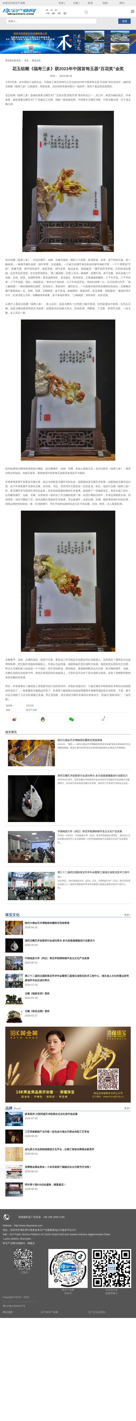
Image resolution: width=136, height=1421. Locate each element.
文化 (26, 60)
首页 (18, 60)
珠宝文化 (36, 60)
